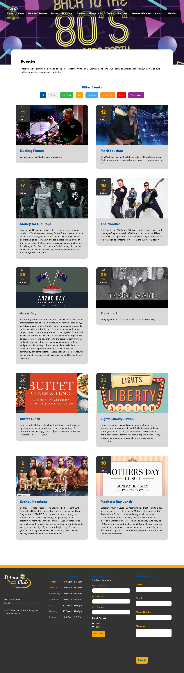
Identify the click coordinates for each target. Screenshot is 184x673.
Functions (67, 13)
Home (10, 13)
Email (139, 598)
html (98, 623)
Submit (142, 660)
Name (140, 584)
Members (173, 13)
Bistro (54, 13)
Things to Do (95, 13)
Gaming (81, 13)
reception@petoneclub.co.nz (25, 603)
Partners (122, 13)
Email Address (100, 585)
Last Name (98, 607)
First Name (98, 596)
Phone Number (144, 612)
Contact (159, 13)
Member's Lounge (37, 13)
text (98, 627)
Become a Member (141, 13)
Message (140, 626)
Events (110, 13)
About (20, 13)
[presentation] (156, 652)
